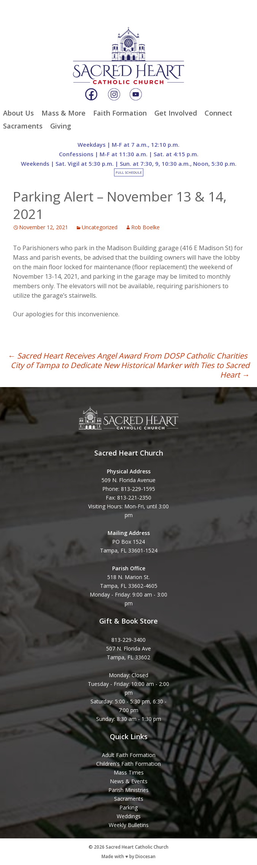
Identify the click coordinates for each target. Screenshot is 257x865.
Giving (60, 125)
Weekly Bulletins (129, 824)
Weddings (129, 816)
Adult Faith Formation (128, 755)
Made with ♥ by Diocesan (128, 856)
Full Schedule (129, 172)
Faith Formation (120, 112)
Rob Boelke (145, 227)
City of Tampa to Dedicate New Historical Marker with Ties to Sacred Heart (130, 369)
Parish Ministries (128, 790)
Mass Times (129, 772)
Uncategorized (99, 227)
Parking (128, 807)
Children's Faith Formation (128, 763)
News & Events (129, 781)
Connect (218, 112)
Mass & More (63, 112)
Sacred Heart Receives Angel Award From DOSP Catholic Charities (127, 356)
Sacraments (23, 125)
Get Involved (175, 112)
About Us (18, 112)
